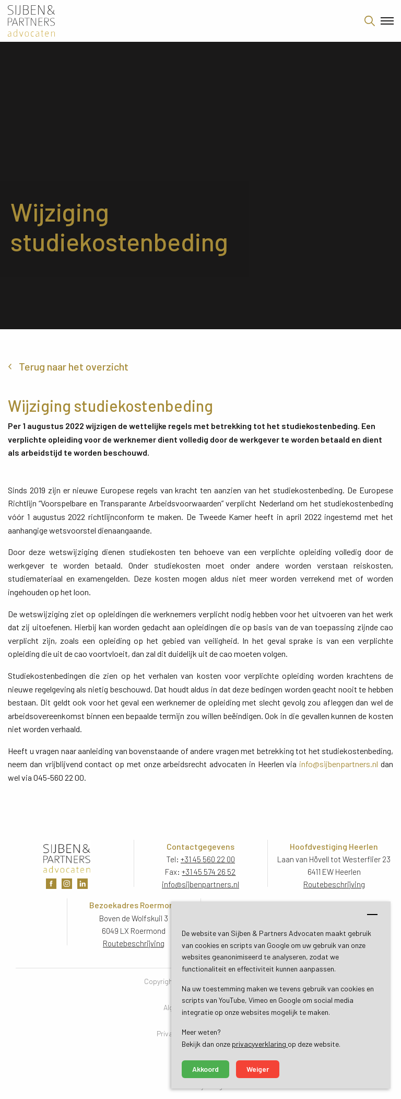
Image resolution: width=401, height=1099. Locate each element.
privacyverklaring (260, 1043)
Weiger (257, 1069)
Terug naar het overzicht (73, 366)
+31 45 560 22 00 (208, 859)
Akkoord (205, 1069)
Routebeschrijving (334, 884)
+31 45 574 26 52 (208, 871)
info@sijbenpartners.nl (338, 764)
